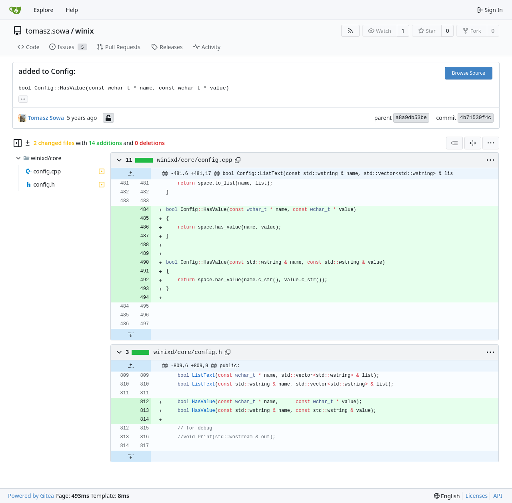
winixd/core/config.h (188, 352)
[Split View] (472, 143)
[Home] (15, 10)
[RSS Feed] (350, 31)
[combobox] (454, 143)
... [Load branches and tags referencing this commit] (23, 98)
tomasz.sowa (48, 31)
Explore (43, 10)
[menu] (490, 143)
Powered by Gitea (31, 495)
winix (84, 31)
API (497, 495)
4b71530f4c (475, 118)
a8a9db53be (411, 118)
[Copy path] (237, 160)
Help (72, 10)
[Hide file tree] (18, 143)
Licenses (477, 495)
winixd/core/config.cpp (194, 160)
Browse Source (468, 73)
